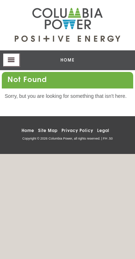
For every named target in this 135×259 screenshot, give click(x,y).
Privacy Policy (77, 130)
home (67, 59)
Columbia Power (67, 18)
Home (28, 130)
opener (11, 60)
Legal (103, 130)
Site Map (48, 130)
